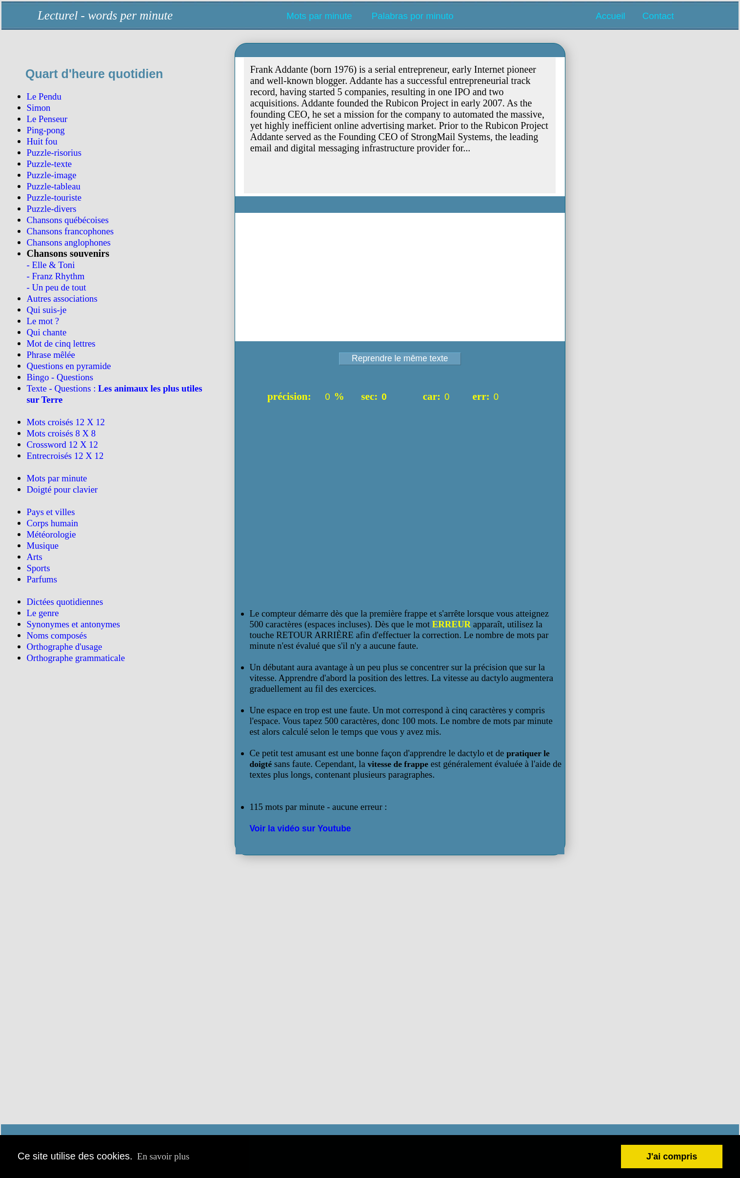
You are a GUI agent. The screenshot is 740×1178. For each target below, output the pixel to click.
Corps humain (53, 523)
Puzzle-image (52, 175)
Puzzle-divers (52, 209)
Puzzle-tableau (53, 186)
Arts (34, 557)
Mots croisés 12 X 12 (66, 422)
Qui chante (47, 332)
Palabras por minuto (413, 16)
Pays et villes (51, 512)
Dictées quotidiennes (65, 602)
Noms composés (57, 635)
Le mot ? (43, 321)
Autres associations (62, 298)
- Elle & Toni (51, 265)
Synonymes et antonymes (73, 624)
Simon (39, 108)
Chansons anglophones (69, 242)
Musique (43, 545)
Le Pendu (44, 96)
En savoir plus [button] (163, 1156)
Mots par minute (319, 16)
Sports (38, 568)
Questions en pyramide (69, 366)
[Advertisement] (117, 891)
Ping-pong (46, 130)
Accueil (610, 16)
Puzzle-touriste (54, 197)
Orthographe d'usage (64, 646)
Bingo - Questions (60, 377)
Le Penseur (47, 119)
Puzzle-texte (49, 164)
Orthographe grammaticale (76, 658)
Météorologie (51, 534)
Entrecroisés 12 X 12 (65, 456)
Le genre (43, 613)
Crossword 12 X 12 (62, 444)
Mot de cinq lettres (61, 343)
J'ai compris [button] (671, 1156)
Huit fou (42, 141)
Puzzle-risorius (54, 152)
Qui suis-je (47, 310)
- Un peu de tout (56, 287)
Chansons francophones (70, 231)
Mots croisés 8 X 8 (61, 433)
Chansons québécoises (68, 220)
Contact (658, 16)
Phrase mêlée (51, 355)
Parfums (42, 579)
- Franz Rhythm (56, 276)
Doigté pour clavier (62, 489)
